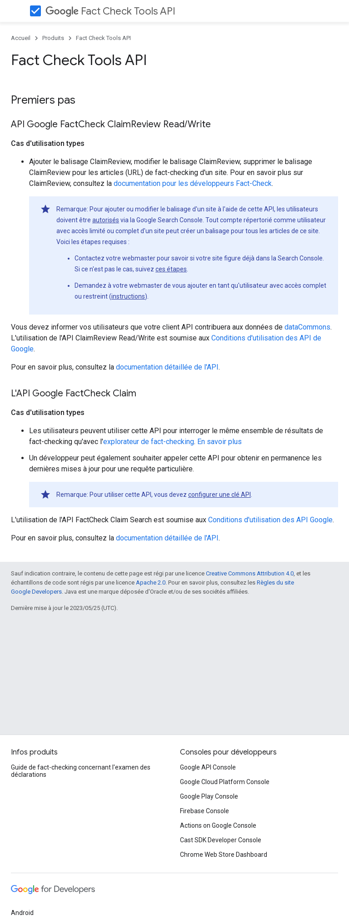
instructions (128, 296)
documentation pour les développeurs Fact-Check (193, 183)
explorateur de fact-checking (148, 441)
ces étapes (171, 269)
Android (22, 912)
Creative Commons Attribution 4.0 (250, 573)
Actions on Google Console (218, 825)
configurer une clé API (219, 494)
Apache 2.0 (150, 582)
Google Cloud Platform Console (224, 781)
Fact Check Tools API (110, 11)
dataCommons (307, 327)
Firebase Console (204, 811)
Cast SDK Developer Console (220, 840)
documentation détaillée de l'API (167, 367)
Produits (53, 38)
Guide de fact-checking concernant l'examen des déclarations (80, 771)
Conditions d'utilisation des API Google (270, 519)
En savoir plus (219, 441)
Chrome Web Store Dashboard (223, 854)
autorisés (105, 220)
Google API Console (208, 767)
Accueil (20, 38)
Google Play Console (209, 796)
